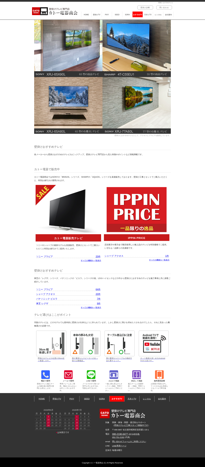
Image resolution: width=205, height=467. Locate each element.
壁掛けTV (96, 15)
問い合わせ (164, 8)
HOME (86, 15)
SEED (117, 15)
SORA (127, 15)
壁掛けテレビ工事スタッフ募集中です (131, 425)
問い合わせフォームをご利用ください (129, 442)
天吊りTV (147, 15)
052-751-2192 (118, 437)
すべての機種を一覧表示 (91, 260)
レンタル (158, 15)
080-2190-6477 (120, 434)
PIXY (107, 15)
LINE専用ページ (119, 446)
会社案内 (168, 15)
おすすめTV (137, 15)
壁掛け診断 (145, 8)
